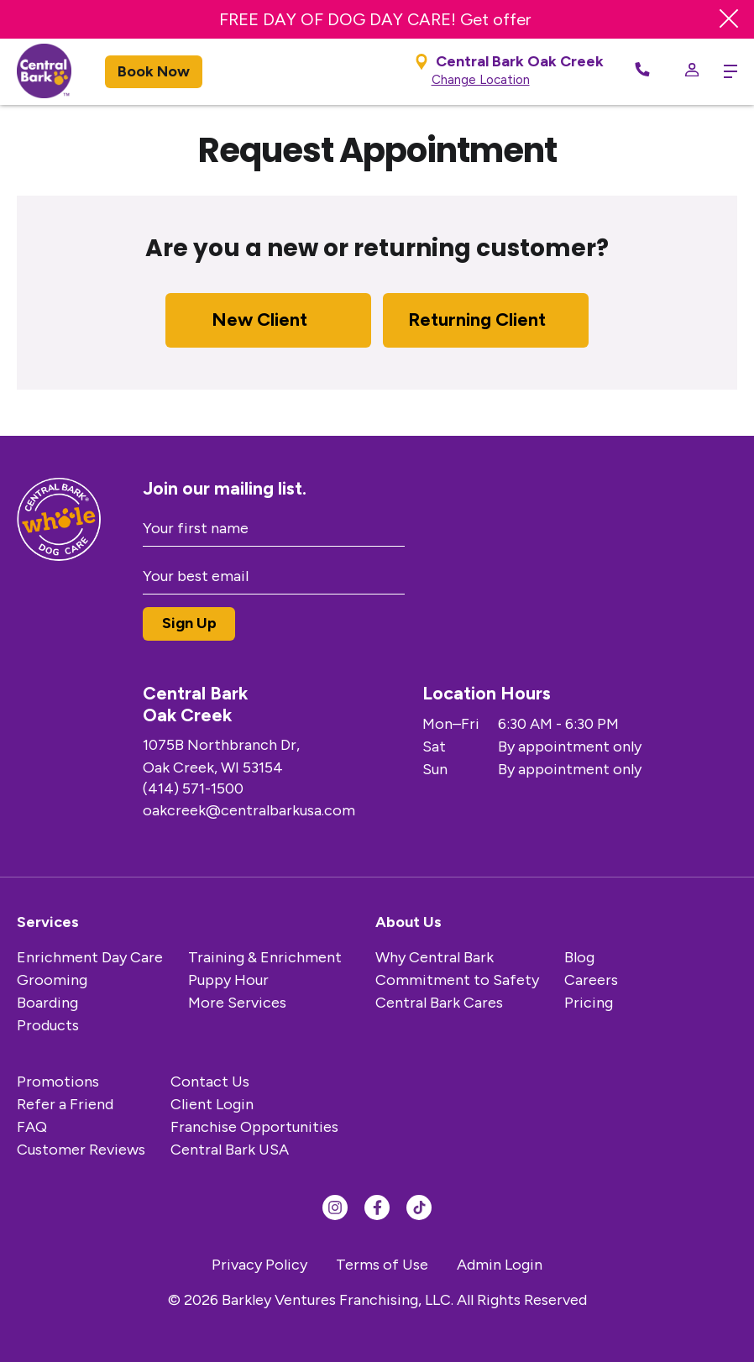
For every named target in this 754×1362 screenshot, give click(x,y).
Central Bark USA (229, 1149)
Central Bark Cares (439, 1002)
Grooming (52, 980)
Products (48, 1025)
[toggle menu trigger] (726, 71)
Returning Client (477, 319)
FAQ (32, 1127)
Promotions (58, 1081)
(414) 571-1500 (193, 788)
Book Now (154, 71)
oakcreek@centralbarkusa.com (249, 810)
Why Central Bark (434, 957)
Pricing (588, 1002)
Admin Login (499, 1264)
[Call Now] (642, 71)
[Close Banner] (728, 19)
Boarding (47, 1002)
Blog (579, 957)
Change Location (481, 79)
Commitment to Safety (457, 980)
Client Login (212, 1104)
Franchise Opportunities (254, 1127)
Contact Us (209, 1081)
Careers (591, 980)
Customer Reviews (81, 1149)
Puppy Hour (228, 980)
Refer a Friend (65, 1104)
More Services (237, 1002)
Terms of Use (382, 1264)
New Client (259, 319)
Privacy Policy (259, 1264)
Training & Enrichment (265, 957)
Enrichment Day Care (90, 957)
